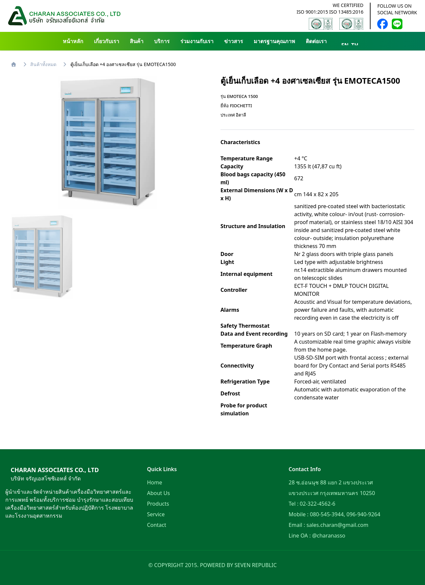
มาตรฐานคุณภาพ (274, 41)
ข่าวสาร (233, 41)
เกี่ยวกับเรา (106, 41)
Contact (156, 525)
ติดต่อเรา (316, 41)
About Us (158, 493)
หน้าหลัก (73, 41)
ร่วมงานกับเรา (196, 41)
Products (158, 503)
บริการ (162, 41)
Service (156, 514)
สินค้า (136, 41)
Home (154, 482)
